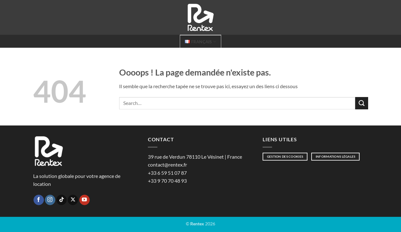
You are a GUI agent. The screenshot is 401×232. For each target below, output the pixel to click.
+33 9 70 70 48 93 (167, 181)
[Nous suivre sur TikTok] (61, 200)
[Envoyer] (361, 103)
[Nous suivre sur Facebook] (38, 200)
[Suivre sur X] (73, 200)
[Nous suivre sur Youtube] (84, 200)
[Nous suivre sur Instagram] (50, 200)
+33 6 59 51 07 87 (167, 173)
